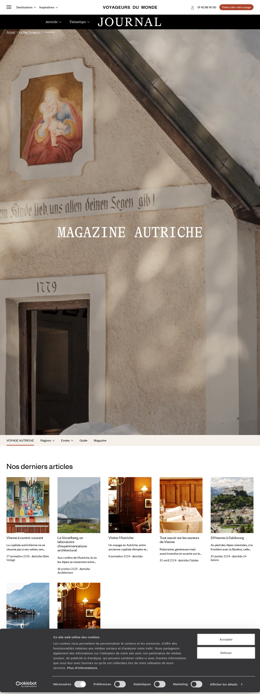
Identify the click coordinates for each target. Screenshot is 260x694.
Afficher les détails (223, 686)
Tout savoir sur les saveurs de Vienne (179, 539)
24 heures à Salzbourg (227, 537)
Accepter (226, 641)
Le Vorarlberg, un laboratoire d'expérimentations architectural (72, 544)
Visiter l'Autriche (120, 537)
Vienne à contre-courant (24, 537)
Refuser (226, 654)
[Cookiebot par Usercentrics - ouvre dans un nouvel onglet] (26, 686)
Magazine (100, 440)
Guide (83, 440)
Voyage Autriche (20, 440)
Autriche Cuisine (188, 560)
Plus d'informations (82, 669)
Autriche (137, 556)
